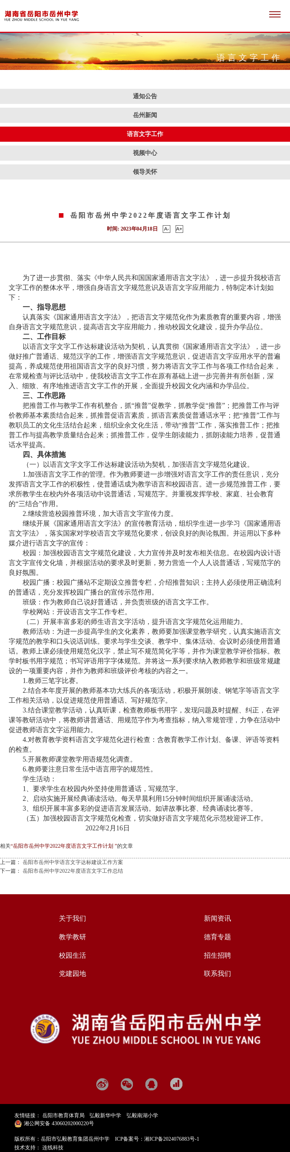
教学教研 (72, 937)
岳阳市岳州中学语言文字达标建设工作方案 (73, 862)
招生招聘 (217, 955)
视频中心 (145, 153)
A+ (179, 229)
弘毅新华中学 (105, 1115)
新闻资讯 (217, 918)
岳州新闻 (145, 115)
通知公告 (145, 96)
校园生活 (72, 955)
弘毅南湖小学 (142, 1115)
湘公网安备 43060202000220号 (59, 1123)
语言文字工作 (145, 134)
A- (166, 229)
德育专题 (217, 937)
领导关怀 (145, 172)
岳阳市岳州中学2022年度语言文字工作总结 (73, 871)
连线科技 (52, 1147)
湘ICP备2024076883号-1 (171, 1139)
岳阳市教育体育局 (63, 1115)
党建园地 (72, 973)
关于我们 (72, 918)
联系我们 (217, 973)
